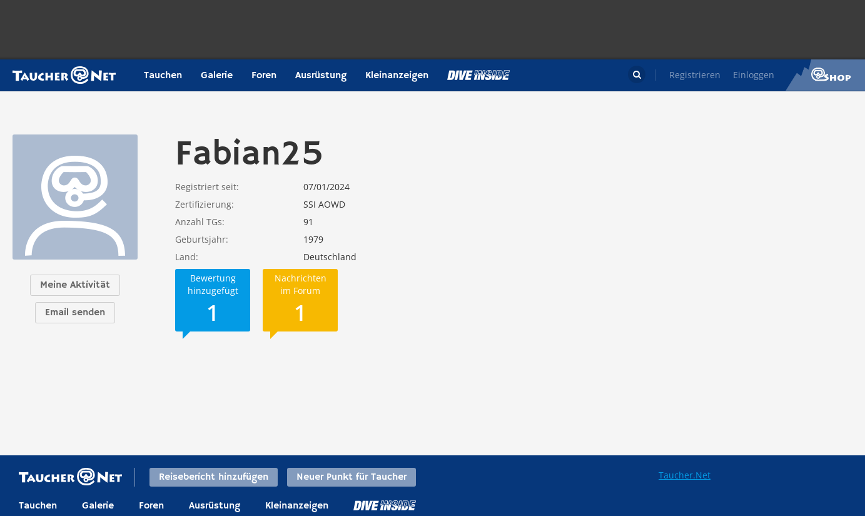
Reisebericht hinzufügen (213, 477)
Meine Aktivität (75, 285)
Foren (263, 75)
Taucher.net (64, 75)
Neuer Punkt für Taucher (351, 477)
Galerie (217, 75)
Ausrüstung (321, 75)
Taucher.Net (685, 475)
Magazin (478, 75)
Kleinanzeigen (396, 75)
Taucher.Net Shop (825, 75)
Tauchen (163, 75)
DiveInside (384, 505)
